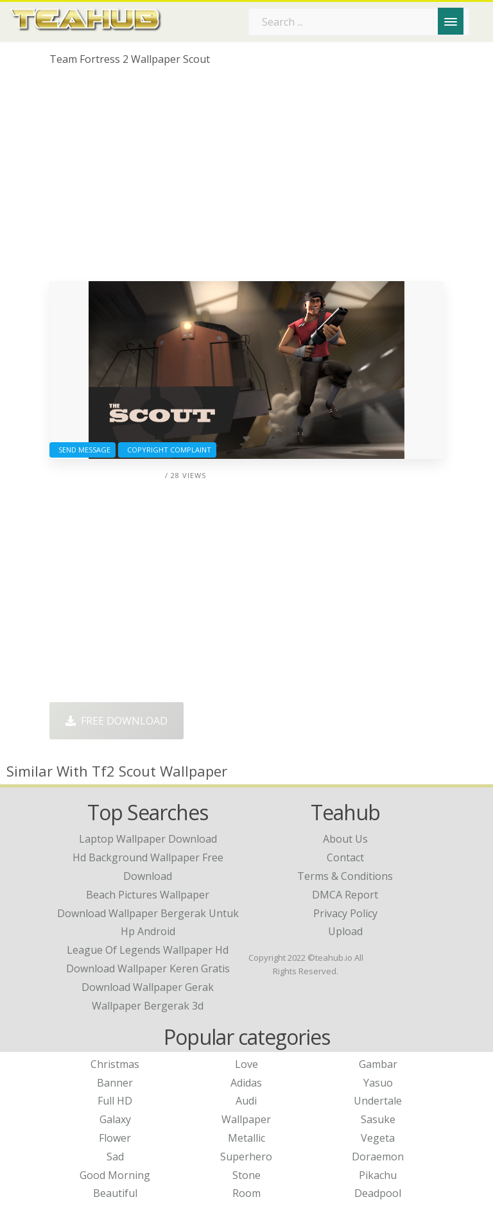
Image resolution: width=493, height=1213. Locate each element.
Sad (115, 1156)
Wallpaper (246, 1119)
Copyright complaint (167, 449)
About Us (345, 839)
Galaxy (115, 1119)
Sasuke (378, 1119)
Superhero (246, 1156)
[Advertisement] (246, 178)
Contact (345, 857)
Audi (246, 1101)
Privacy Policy (345, 913)
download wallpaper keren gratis (148, 968)
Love (246, 1064)
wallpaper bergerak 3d (147, 1006)
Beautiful (115, 1193)
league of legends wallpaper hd (148, 950)
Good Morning (115, 1175)
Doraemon (378, 1156)
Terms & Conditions (345, 876)
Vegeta (378, 1138)
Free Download (116, 721)
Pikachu (378, 1175)
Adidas (246, 1083)
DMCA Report (345, 895)
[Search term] (359, 22)
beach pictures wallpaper (147, 895)
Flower (115, 1138)
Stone (246, 1175)
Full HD (115, 1101)
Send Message (82, 449)
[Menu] (450, 21)
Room (246, 1193)
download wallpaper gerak (148, 987)
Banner (115, 1083)
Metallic (246, 1138)
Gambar (378, 1064)
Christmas (115, 1064)
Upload (345, 931)
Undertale (378, 1101)
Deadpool (377, 1193)
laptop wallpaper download (148, 839)
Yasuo (378, 1083)
